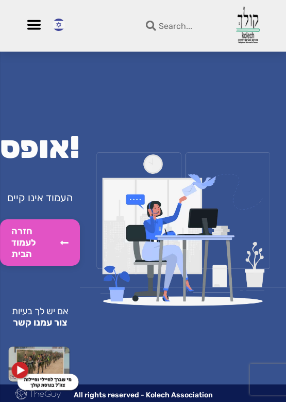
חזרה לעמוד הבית (40, 243)
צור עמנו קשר (40, 322)
